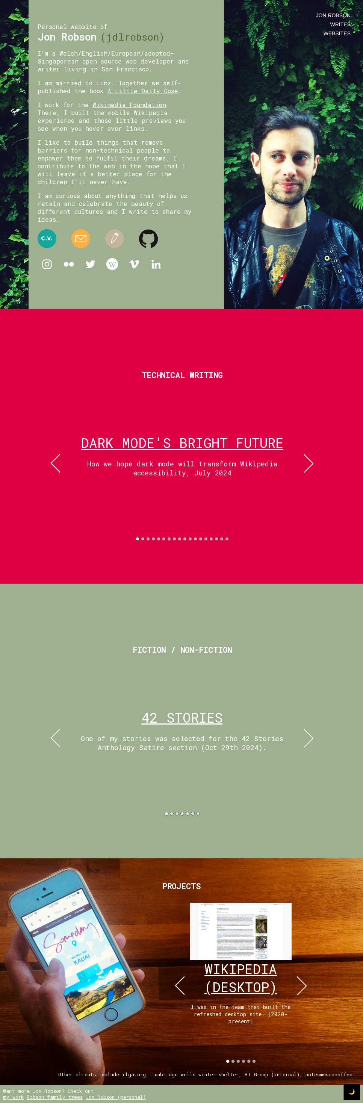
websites (337, 33)
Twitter (90, 264)
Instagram (47, 264)
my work (13, 1097)
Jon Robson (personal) (116, 1097)
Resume (47, 238)
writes (340, 24)
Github (148, 238)
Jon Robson (333, 15)
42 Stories (182, 717)
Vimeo (134, 264)
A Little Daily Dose (142, 91)
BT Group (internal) (272, 1074)
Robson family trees (55, 1097)
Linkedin (156, 264)
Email (80, 238)
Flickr (68, 264)
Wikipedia (112, 264)
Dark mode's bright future (182, 443)
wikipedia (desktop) (240, 978)
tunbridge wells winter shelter (195, 1074)
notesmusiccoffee (329, 1074)
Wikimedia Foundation (129, 105)
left (55, 463)
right (308, 463)
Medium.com (114, 238)
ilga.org (134, 1074)
